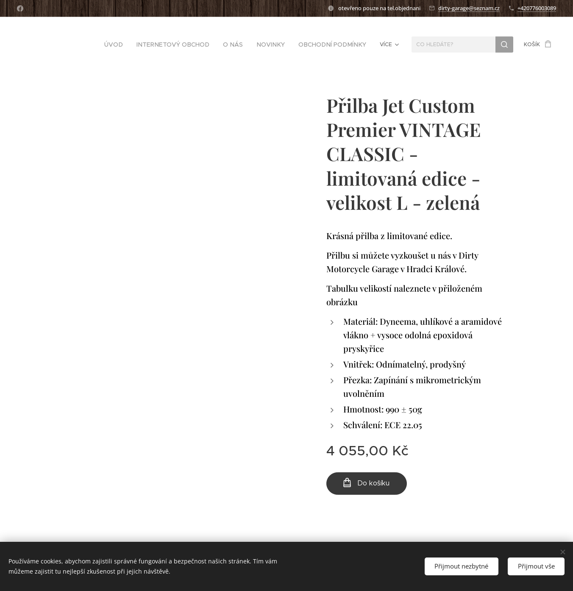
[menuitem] (66, 44)
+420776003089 (536, 8)
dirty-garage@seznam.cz (469, 8)
